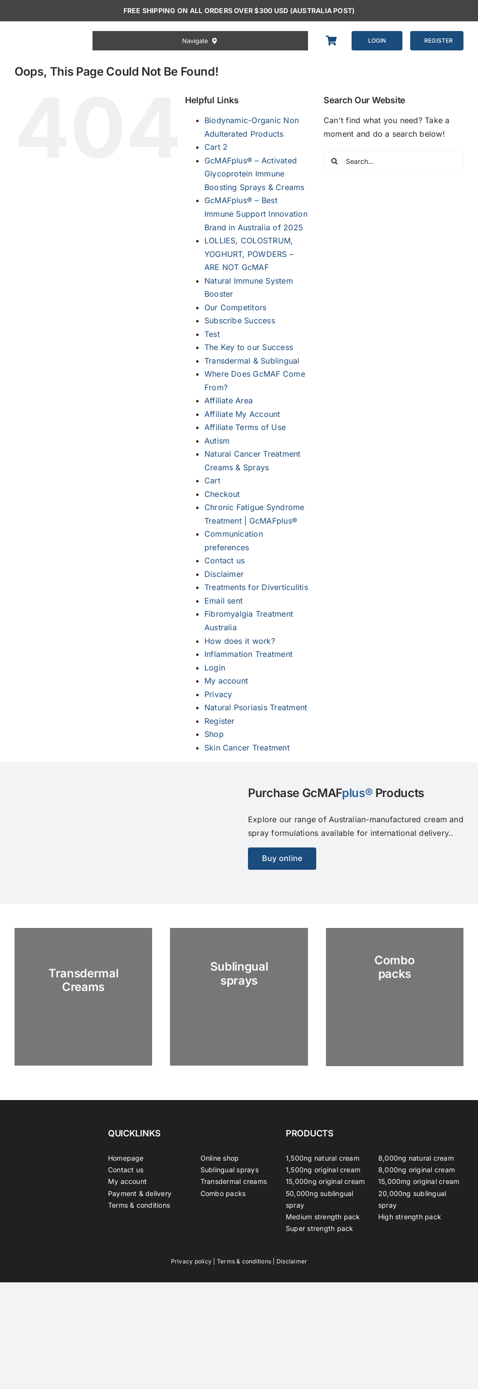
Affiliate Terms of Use (245, 427)
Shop (214, 734)
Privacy (218, 694)
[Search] (334, 161)
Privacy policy (191, 1261)
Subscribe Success (239, 320)
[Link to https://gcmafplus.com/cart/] (333, 41)
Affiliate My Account (242, 414)
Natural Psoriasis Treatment (255, 707)
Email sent (223, 601)
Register (219, 721)
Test (212, 334)
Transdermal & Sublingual (252, 361)
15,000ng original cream (325, 1181)
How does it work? (239, 641)
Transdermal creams (233, 1181)
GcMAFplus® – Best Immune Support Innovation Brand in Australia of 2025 (256, 213)
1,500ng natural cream (322, 1158)
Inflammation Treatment (248, 654)
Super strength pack (320, 1228)
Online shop (219, 1158)
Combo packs (223, 1193)
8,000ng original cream (416, 1169)
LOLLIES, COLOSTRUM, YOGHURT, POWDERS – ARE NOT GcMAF (248, 254)
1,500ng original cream (323, 1169)
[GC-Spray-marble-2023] (239, 997)
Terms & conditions (139, 1205)
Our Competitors (235, 307)
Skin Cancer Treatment (247, 747)
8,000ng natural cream (416, 1158)
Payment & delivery (139, 1193)
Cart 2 (216, 147)
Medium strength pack (323, 1217)
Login (214, 667)
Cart (212, 480)
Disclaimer (224, 574)
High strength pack (409, 1217)
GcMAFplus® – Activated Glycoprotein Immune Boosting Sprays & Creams (254, 174)
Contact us (224, 560)
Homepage (126, 1158)
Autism (217, 441)
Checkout (222, 494)
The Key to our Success (248, 347)
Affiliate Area (228, 400)
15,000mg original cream (419, 1181)
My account (226, 681)
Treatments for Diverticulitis (256, 587)
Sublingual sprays (229, 1169)
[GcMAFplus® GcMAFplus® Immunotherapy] (52, 1118)
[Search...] (393, 161)
